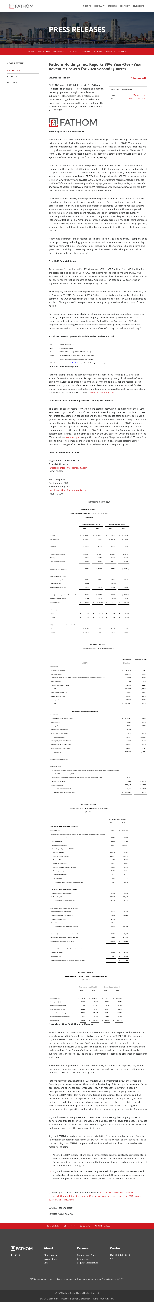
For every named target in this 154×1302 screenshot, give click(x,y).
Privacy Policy (51, 1258)
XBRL (113, 99)
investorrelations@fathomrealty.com (68, 467)
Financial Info (73, 51)
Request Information (87, 1262)
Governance (110, 51)
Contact (125, 6)
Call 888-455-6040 (120, 1255)
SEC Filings (98, 51)
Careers (112, 6)
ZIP (143, 98)
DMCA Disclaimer (49, 1298)
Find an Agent (51, 1255)
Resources (122, 51)
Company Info (58, 51)
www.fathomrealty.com (102, 392)
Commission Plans (86, 1255)
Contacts (86, 1226)
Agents (87, 6)
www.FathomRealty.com (74, 363)
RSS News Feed (104, 1226)
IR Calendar (12, 76)
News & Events (44, 51)
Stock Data (86, 51)
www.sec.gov (72, 437)
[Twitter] (16, 1255)
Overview (30, 51)
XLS (138, 98)
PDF (143, 95)
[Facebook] (11, 1255)
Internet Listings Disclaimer (75, 1298)
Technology (83, 1258)
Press (47, 1262)
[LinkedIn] (20, 1255)
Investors (138, 6)
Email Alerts (12, 82)
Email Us (115, 1258)
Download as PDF (139, 78)
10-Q (113, 95)
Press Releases (13, 70)
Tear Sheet (71, 1226)
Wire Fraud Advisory (103, 1298)
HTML (136, 95)
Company (99, 6)
